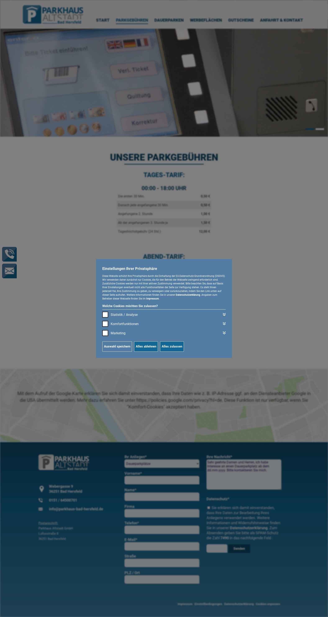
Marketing (118, 333)
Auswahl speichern (117, 346)
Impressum (152, 298)
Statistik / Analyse (124, 315)
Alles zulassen (172, 346)
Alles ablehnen (146, 346)
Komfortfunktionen (125, 324)
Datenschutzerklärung (188, 294)
